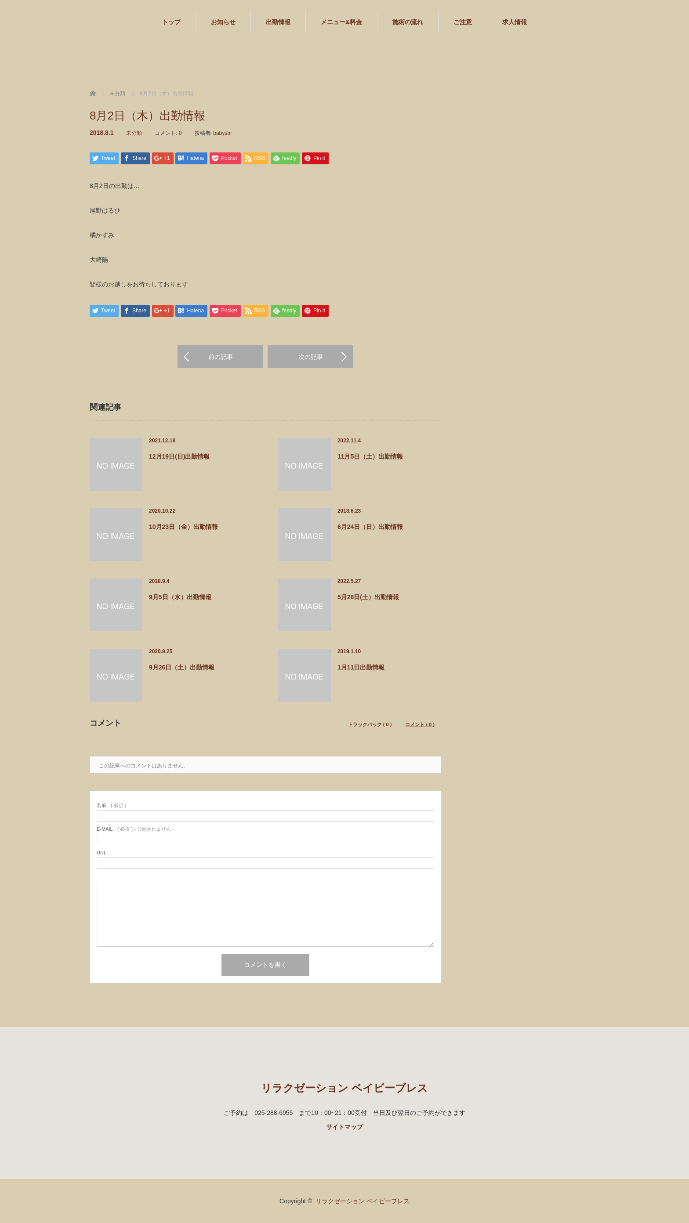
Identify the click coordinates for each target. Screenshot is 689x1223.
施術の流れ (407, 21)
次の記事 (310, 356)
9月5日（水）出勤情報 (180, 597)
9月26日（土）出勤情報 (181, 667)
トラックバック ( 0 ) (370, 724)
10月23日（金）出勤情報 (183, 526)
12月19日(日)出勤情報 (179, 456)
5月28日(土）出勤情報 (368, 597)
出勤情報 (278, 21)
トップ (171, 21)
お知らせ (223, 21)
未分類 (134, 133)
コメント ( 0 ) (420, 724)
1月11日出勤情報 (360, 667)
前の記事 (220, 356)
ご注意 (462, 21)
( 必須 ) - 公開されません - (135, 829)
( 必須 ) (111, 805)
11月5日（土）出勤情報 (370, 456)
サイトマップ (344, 1126)
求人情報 (514, 21)
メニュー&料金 (341, 21)
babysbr (222, 133)
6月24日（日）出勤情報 (370, 526)
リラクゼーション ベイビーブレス (344, 1088)
